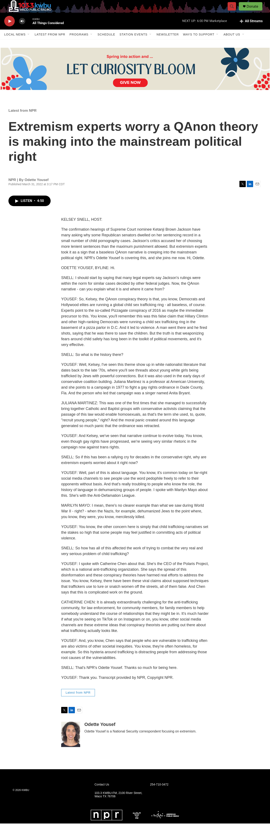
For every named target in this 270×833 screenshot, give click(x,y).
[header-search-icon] (234, 11)
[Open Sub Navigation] (28, 44)
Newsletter (168, 44)
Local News (15, 44)
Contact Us (101, 794)
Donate (255, 11)
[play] (9, 30)
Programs (78, 44)
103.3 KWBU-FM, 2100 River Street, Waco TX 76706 (118, 804)
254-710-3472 (159, 794)
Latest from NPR (50, 44)
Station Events (133, 44)
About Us (231, 44)
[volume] (22, 30)
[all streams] (251, 30)
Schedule (106, 44)
